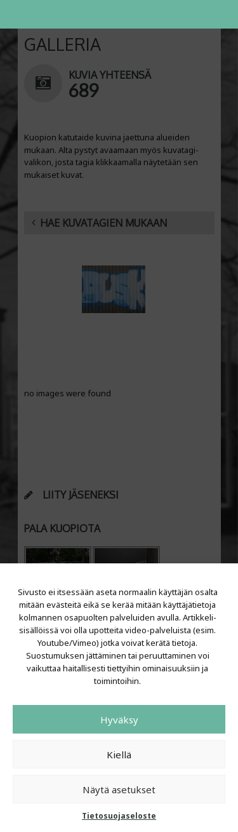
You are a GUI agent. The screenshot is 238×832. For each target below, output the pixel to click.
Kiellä (119, 754)
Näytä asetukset (119, 789)
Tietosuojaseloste (119, 815)
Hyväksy (119, 719)
